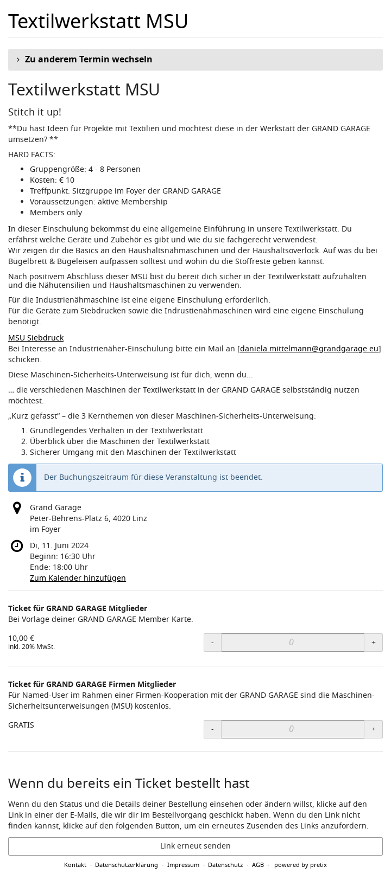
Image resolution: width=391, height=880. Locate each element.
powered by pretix (300, 864)
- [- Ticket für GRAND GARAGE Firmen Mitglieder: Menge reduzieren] (212, 729)
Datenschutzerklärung (126, 864)
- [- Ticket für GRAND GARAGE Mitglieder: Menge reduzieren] (212, 642)
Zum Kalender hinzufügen (78, 578)
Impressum (183, 864)
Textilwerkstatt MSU (98, 21)
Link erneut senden (195, 846)
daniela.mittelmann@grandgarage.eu (309, 349)
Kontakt (75, 864)
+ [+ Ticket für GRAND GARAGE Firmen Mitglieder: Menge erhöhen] (373, 729)
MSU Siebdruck (36, 338)
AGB (258, 864)
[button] (195, 59)
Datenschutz (225, 864)
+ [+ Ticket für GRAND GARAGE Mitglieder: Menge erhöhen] (373, 642)
